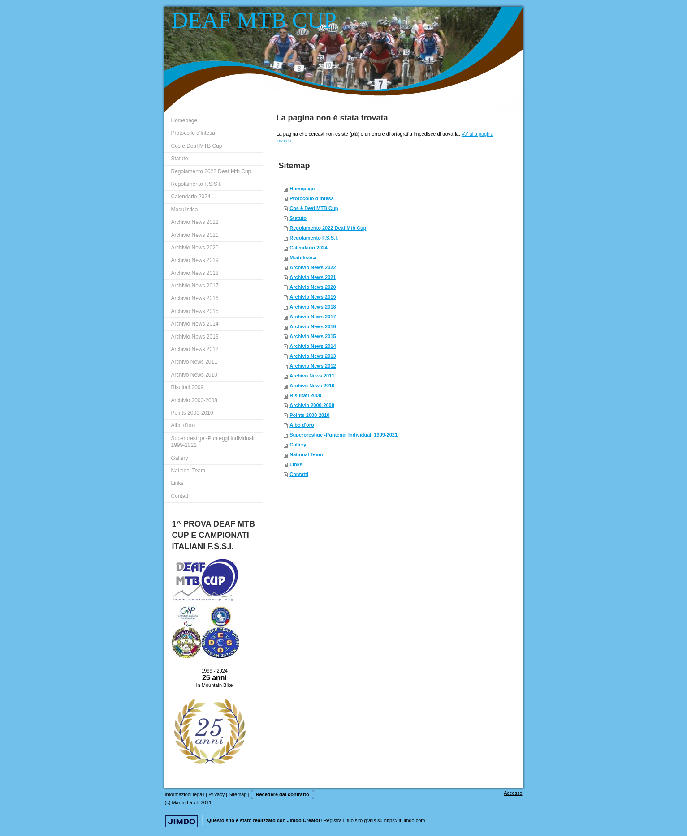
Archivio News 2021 (312, 277)
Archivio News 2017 (312, 316)
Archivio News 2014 (312, 346)
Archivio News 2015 (312, 336)
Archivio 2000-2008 (311, 405)
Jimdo (181, 821)
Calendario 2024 (308, 247)
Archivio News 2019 (312, 297)
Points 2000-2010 (309, 415)
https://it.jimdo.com (404, 820)
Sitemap (237, 794)
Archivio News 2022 (312, 267)
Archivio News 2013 (312, 356)
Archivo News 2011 (311, 375)
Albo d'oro (301, 425)
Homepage (302, 188)
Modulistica (303, 257)
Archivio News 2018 (312, 306)
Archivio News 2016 (312, 326)
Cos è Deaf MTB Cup (313, 208)
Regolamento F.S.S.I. (313, 237)
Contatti (298, 474)
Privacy (216, 794)
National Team (306, 454)
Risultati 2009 (305, 395)
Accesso (513, 793)
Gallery (297, 444)
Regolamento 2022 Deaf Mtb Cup (327, 228)
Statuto (298, 218)
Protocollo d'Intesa (311, 198)
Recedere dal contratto (282, 794)
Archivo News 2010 (311, 385)
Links (295, 464)
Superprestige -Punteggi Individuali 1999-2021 (343, 434)
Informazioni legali (185, 794)
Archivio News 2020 (312, 287)
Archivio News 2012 (312, 366)
